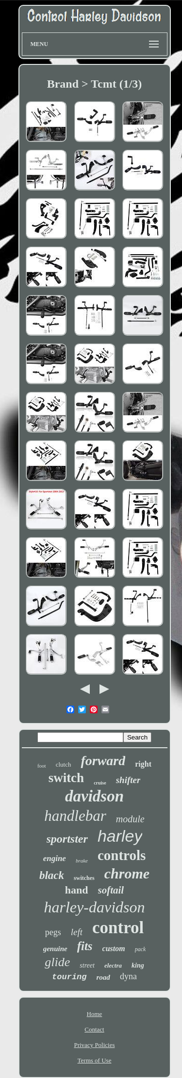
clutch (63, 764)
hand (76, 890)
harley (120, 836)
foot (41, 766)
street (87, 965)
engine (54, 858)
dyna (128, 976)
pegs (53, 932)
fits (85, 946)
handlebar (75, 815)
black (51, 875)
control (118, 927)
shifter (128, 780)
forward (103, 760)
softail (111, 890)
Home (94, 1013)
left (77, 932)
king (138, 965)
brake (82, 860)
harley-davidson (94, 907)
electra (113, 965)
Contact (94, 1029)
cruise (100, 782)
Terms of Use (95, 1060)
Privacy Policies (94, 1044)
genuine (55, 949)
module (130, 819)
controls (122, 855)
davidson (94, 796)
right (143, 764)
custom (113, 948)
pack (140, 949)
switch (66, 777)
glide (57, 962)
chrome (126, 873)
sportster (67, 838)
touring (69, 977)
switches (84, 878)
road (103, 977)
